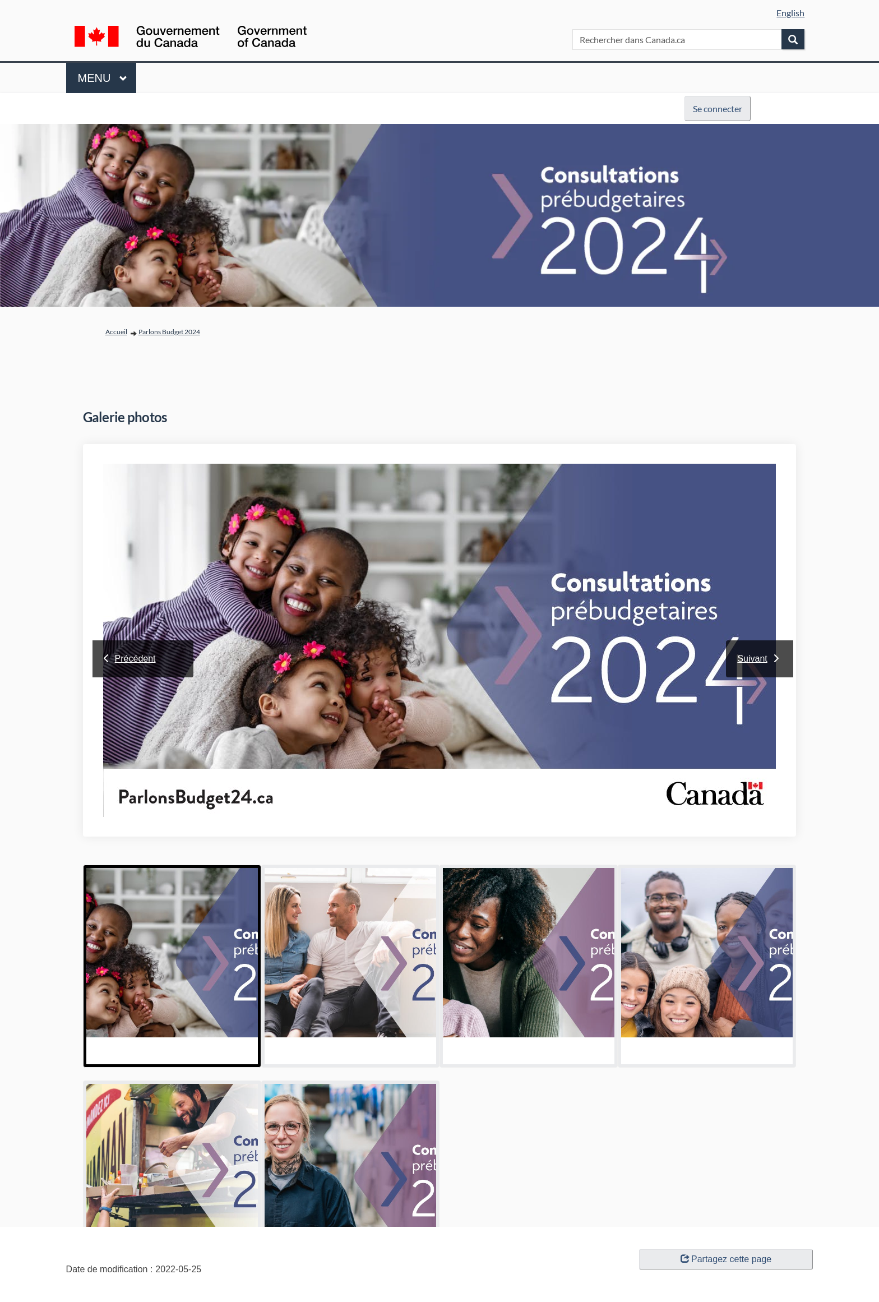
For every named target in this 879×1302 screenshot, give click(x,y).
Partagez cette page (726, 1259)
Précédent (135, 658)
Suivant (752, 658)
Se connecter (717, 108)
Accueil (116, 331)
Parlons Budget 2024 (169, 331)
